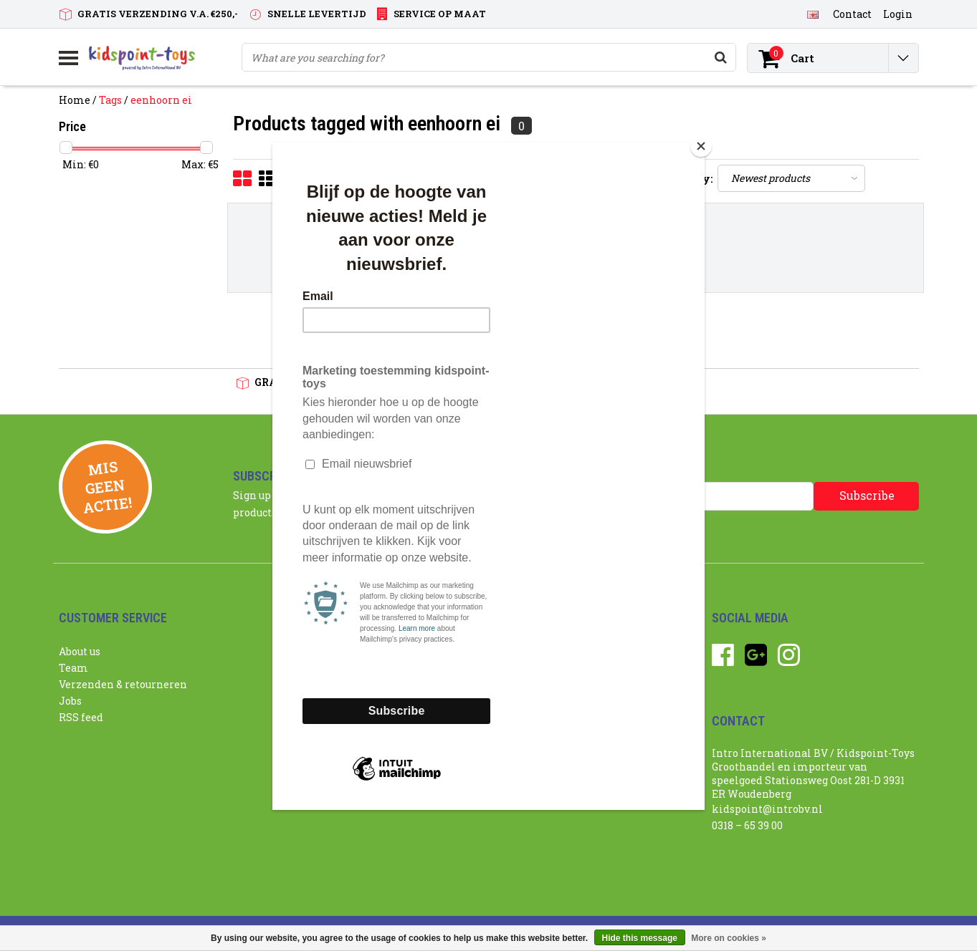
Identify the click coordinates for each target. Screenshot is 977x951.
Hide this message (639, 938)
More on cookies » (728, 938)
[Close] (701, 146)
